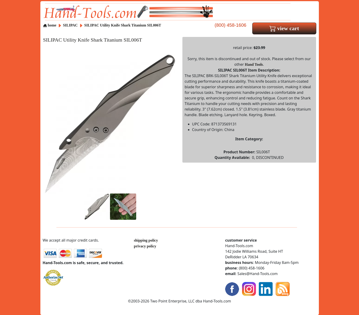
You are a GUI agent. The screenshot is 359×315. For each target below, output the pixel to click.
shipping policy (146, 240)
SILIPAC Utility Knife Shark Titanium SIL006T (122, 25)
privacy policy (145, 246)
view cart (284, 28)
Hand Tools (254, 64)
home (49, 25)
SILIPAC (71, 25)
